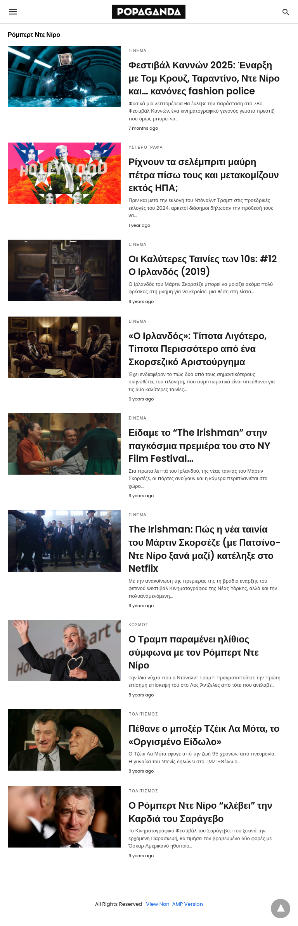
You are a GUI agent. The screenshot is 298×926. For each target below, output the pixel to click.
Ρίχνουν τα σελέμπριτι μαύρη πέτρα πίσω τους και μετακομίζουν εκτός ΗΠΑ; (203, 174)
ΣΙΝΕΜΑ (137, 51)
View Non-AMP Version (174, 904)
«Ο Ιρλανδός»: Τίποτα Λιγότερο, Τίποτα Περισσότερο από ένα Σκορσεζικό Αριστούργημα (197, 348)
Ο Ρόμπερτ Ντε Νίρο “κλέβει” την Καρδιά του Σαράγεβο (200, 812)
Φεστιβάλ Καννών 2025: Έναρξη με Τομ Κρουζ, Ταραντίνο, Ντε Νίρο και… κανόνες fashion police (204, 78)
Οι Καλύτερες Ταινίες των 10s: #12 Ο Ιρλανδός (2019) (202, 265)
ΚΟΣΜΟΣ (138, 625)
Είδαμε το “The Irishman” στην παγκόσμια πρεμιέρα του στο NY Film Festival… (199, 445)
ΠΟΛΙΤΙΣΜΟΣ (143, 714)
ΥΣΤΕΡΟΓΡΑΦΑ (145, 147)
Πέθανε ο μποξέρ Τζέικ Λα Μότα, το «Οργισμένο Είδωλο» (203, 735)
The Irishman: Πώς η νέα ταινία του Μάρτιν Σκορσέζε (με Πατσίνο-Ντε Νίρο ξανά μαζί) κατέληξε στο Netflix (204, 549)
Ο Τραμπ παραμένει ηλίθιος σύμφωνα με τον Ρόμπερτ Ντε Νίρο (193, 652)
